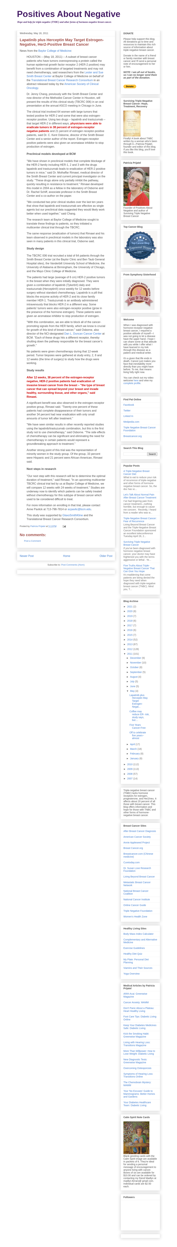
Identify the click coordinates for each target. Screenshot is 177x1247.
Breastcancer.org (132, 436)
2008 (130, 773)
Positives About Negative (68, 14)
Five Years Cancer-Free (137, 726)
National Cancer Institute (136, 899)
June (133, 686)
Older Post (106, 555)
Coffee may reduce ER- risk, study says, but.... (139, 715)
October (134, 667)
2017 (130, 625)
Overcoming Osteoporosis (137, 1068)
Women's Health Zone (135, 916)
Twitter (127, 410)
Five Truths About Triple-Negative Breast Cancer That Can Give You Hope (139, 568)
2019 (130, 616)
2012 (130, 649)
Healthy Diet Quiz (132, 953)
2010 (130, 764)
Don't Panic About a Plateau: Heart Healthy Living (138, 1009)
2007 (130, 778)
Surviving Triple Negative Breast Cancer (136, 543)
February (135, 753)
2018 (130, 620)
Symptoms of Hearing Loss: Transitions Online (138, 1075)
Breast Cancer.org (133, 848)
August (134, 676)
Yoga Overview (131, 973)
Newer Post (27, 555)
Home (66, 555)
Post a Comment (32, 541)
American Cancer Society (137, 836)
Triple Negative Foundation (137, 910)
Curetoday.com (131, 862)
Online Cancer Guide (134, 905)
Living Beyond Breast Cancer (139, 876)
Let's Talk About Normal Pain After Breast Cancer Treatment (139, 496)
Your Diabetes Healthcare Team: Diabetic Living (137, 1104)
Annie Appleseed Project (136, 842)
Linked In (128, 416)
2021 (130, 606)
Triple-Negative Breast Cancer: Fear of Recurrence (140, 520)
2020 (130, 611)
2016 (130, 630)
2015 (130, 635)
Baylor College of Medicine (54, 50)
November (136, 662)
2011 (130, 653)
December (136, 658)
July (132, 681)
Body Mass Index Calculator (138, 933)
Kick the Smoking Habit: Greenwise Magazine (136, 1035)
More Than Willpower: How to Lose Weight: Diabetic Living (139, 1052)
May (132, 691)
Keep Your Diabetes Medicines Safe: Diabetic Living (139, 1027)
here (136, 380)
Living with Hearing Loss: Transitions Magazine (136, 1044)
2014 (130, 639)
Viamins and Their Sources (137, 968)
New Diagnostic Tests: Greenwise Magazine (135, 1061)
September (136, 672)
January (134, 758)
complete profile (132, 383)
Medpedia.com (131, 421)
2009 (130, 769)
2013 (130, 644)
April (133, 744)
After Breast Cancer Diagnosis (139, 831)
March (133, 749)
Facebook (128, 404)
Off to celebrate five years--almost (137, 735)
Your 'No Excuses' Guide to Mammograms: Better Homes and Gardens (139, 1094)
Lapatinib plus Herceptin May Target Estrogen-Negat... (138, 701)
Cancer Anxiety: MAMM (136, 1002)
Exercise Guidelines (134, 948)
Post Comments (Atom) (73, 564)
